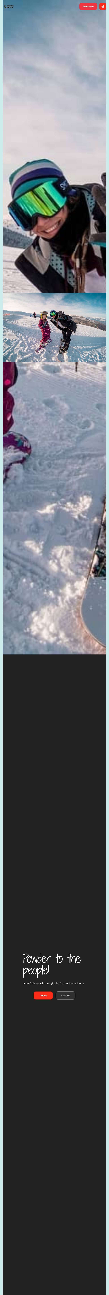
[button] (88, 6)
